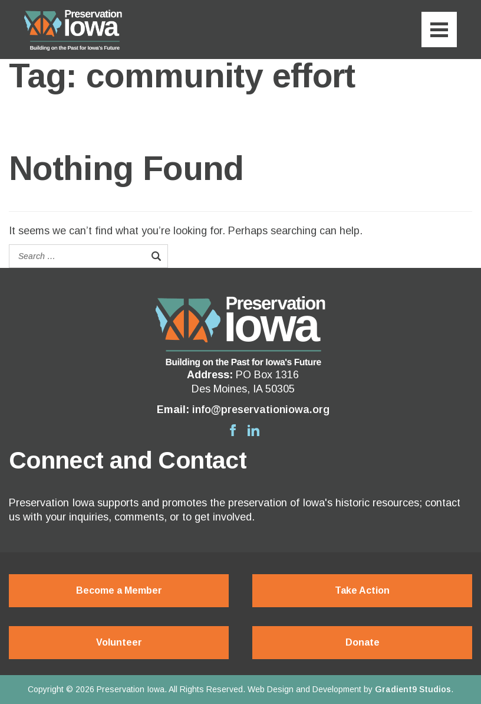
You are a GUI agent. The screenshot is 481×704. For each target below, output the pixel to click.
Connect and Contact (127, 460)
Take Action (362, 590)
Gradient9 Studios (413, 689)
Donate (362, 642)
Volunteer (119, 642)
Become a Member (119, 590)
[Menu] (439, 29)
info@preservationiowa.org (261, 409)
